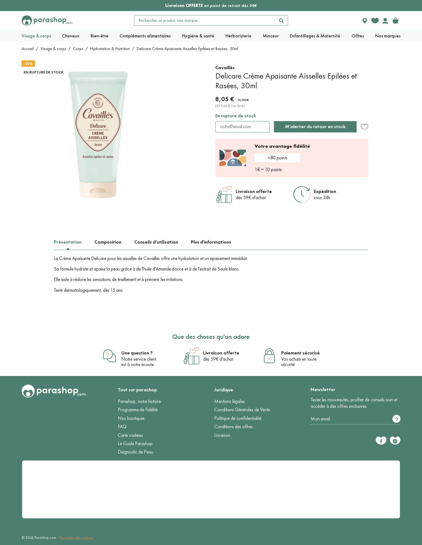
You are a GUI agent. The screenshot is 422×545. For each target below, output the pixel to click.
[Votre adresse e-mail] (355, 419)
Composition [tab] (107, 242)
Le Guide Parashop (135, 443)
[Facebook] (381, 440)
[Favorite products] (375, 20)
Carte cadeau (130, 435)
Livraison (222, 435)
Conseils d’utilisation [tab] (156, 242)
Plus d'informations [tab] (211, 242)
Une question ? (137, 353)
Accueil (28, 48)
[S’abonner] (396, 419)
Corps (78, 48)
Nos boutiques (131, 418)
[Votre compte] (385, 20)
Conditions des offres (233, 427)
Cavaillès (225, 68)
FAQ (122, 427)
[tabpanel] (211, 274)
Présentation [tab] (68, 242)
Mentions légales (229, 401)
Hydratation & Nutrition (110, 48)
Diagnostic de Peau (135, 452)
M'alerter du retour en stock (315, 126)
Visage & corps (53, 48)
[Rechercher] (281, 20)
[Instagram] (395, 440)
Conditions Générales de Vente (242, 410)
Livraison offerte (254, 191)
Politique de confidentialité (237, 418)
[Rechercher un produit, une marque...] (204, 20)
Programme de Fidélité (138, 410)
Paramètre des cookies (76, 537)
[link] (395, 20)
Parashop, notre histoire (139, 401)
